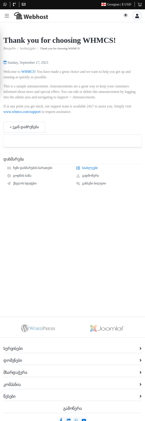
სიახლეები (28, 67)
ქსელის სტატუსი (22, 202)
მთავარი (9, 67)
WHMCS (28, 90)
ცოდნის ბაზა (19, 195)
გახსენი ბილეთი (91, 202)
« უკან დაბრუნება (24, 146)
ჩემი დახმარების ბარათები (29, 187)
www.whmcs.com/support (22, 131)
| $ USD (116, 4)
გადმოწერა (87, 195)
